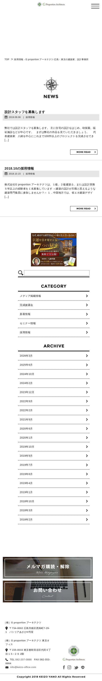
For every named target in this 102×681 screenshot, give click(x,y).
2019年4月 (26, 483)
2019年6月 (26, 474)
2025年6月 (26, 364)
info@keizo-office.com (23, 667)
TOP (7, 59)
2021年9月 (26, 419)
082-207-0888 (23, 659)
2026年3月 (26, 355)
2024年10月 (27, 374)
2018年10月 (27, 501)
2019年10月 (27, 446)
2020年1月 (26, 437)
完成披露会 (26, 305)
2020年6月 (26, 428)
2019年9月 (26, 455)
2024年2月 (26, 383)
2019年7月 (26, 464)
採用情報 (25, 332)
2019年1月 (26, 492)
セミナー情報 (28, 323)
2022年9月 (26, 401)
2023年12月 (27, 392)
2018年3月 (26, 510)
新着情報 (25, 314)
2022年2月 (26, 410)
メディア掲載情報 (30, 295)
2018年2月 (26, 519)
